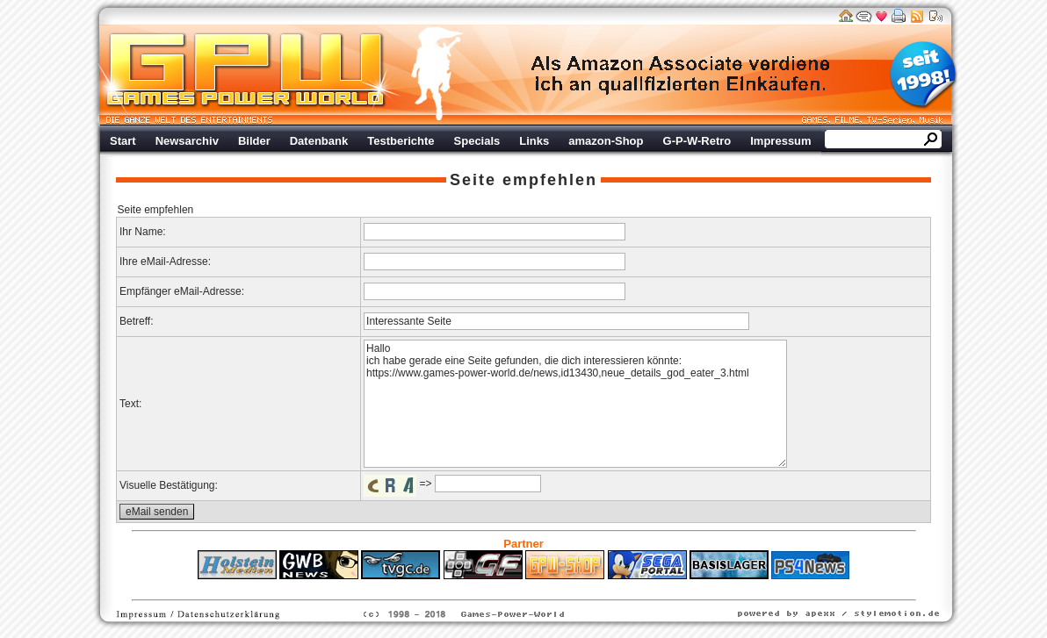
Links (534, 140)
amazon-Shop (605, 140)
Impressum (780, 140)
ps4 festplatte (437, 588)
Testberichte (400, 140)
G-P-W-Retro (697, 140)
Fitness (492, 588)
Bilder (254, 140)
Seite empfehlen (523, 180)
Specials (477, 140)
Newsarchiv (187, 140)
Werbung (681, 74)
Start (123, 140)
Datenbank (319, 140)
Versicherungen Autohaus (579, 588)
